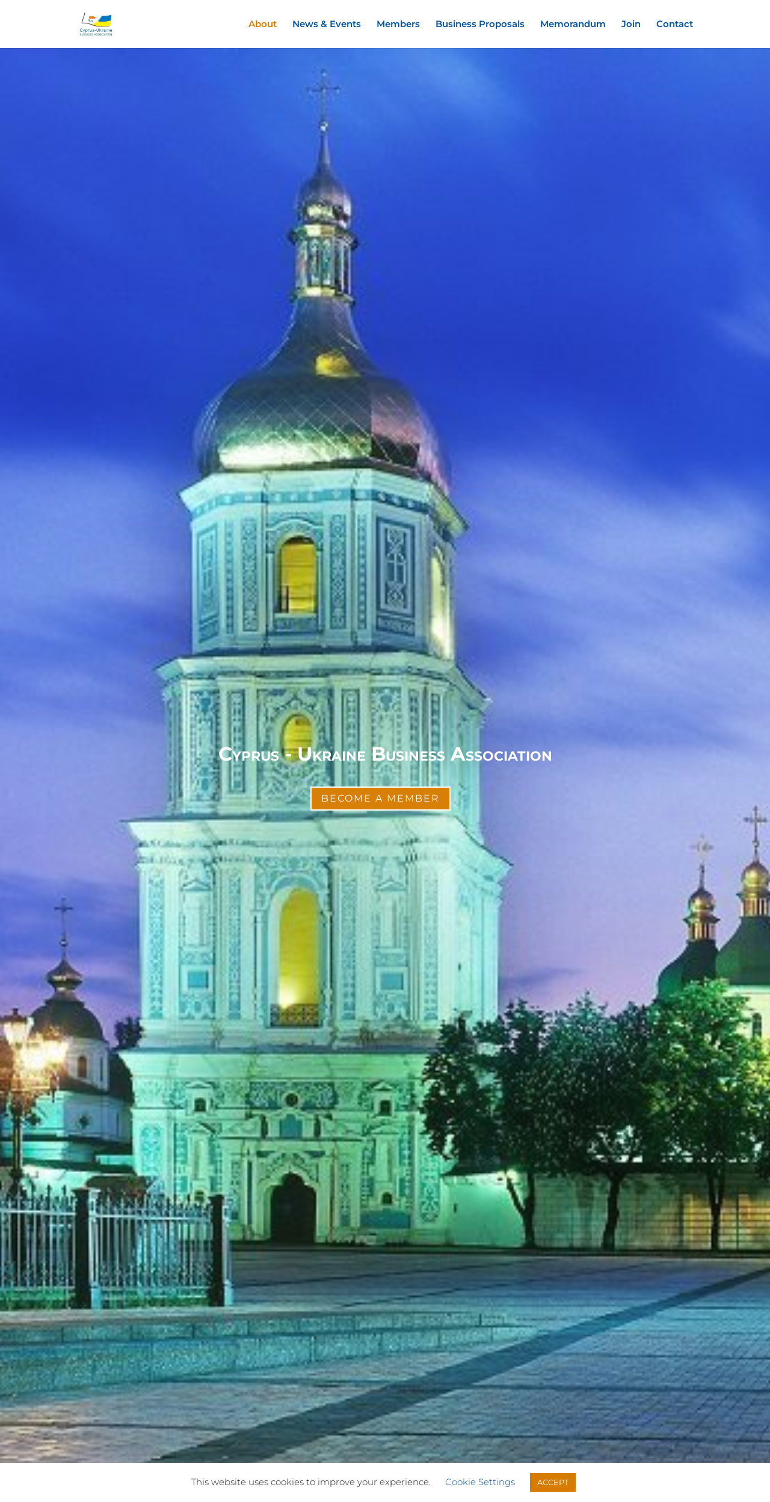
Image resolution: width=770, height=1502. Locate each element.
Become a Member (380, 798)
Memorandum (573, 24)
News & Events (326, 24)
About (262, 24)
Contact (674, 24)
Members (398, 24)
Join (631, 24)
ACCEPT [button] (552, 1482)
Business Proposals (480, 24)
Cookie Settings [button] (480, 1482)
